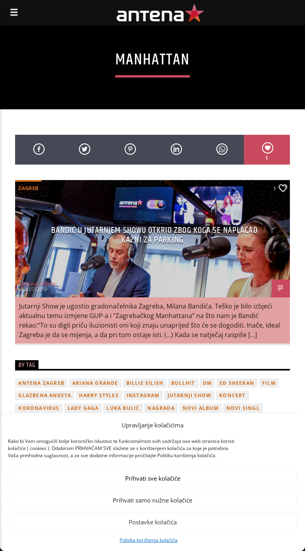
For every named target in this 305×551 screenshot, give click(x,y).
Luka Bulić (122, 408)
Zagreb (28, 188)
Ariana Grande (95, 383)
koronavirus (38, 408)
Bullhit (183, 383)
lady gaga (83, 408)
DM (207, 383)
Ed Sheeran (237, 383)
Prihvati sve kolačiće (152, 478)
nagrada (160, 408)
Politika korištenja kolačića (149, 540)
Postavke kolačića (153, 522)
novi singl (243, 408)
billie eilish (145, 383)
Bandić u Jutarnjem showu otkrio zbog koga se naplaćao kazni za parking (154, 235)
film (269, 383)
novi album (200, 408)
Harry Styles (98, 395)
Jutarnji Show (190, 395)
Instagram (143, 395)
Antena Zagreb (38, 283)
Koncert (232, 395)
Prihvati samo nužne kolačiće (152, 500)
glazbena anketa (44, 395)
